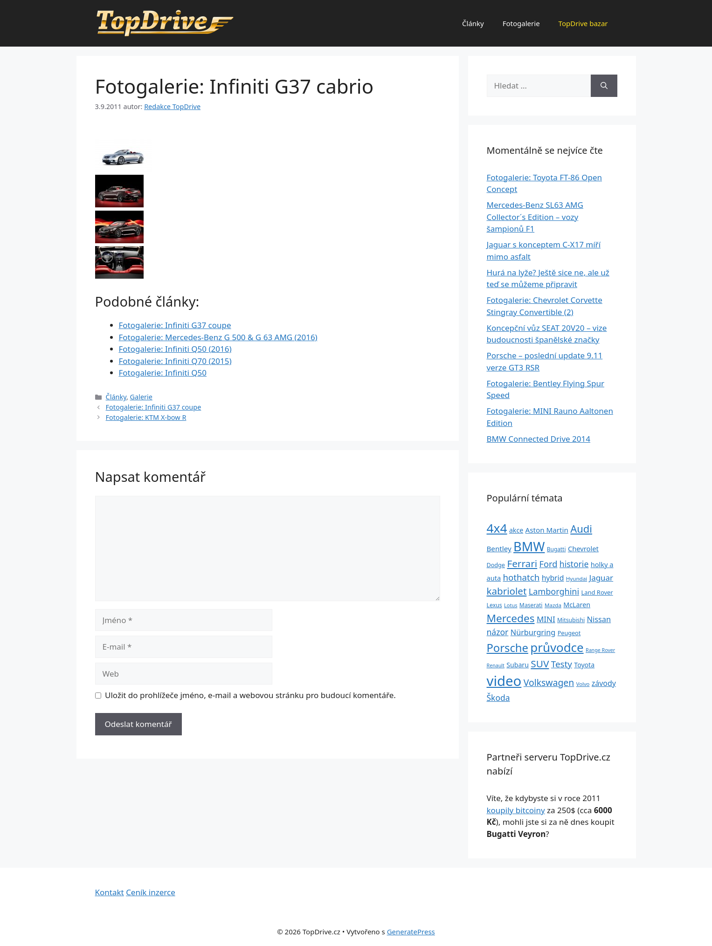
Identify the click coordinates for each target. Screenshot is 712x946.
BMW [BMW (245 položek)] (529, 546)
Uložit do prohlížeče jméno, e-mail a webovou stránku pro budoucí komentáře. (250, 695)
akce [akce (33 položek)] (516, 530)
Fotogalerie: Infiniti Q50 (163, 372)
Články (473, 23)
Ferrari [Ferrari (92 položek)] (522, 563)
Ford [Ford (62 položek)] (548, 563)
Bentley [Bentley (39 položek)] (499, 548)
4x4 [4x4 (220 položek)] (497, 528)
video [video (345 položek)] (504, 681)
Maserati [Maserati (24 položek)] (531, 605)
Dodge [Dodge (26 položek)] (496, 565)
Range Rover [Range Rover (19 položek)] (600, 650)
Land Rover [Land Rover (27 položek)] (597, 592)
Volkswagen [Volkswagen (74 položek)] (549, 682)
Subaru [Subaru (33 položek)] (517, 664)
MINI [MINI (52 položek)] (546, 619)
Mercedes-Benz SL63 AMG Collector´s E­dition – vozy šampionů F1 (535, 216)
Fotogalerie (521, 23)
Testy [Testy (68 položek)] (561, 664)
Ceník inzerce (150, 892)
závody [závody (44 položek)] (604, 683)
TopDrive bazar (583, 23)
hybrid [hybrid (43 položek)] (553, 578)
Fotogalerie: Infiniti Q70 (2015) (175, 361)
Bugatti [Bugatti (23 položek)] (556, 549)
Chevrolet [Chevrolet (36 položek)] (583, 548)
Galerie (141, 396)
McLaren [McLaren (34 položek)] (576, 604)
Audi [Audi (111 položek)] (581, 528)
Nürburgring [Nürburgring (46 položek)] (533, 632)
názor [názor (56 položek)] (498, 632)
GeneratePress (411, 931)
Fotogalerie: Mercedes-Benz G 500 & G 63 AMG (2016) (218, 337)
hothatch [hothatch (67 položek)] (521, 577)
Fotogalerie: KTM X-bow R (146, 417)
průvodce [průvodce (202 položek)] (556, 647)
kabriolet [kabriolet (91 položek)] (507, 590)
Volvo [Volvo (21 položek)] (583, 683)
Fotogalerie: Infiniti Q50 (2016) (175, 348)
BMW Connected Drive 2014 (538, 438)
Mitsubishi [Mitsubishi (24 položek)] (571, 620)
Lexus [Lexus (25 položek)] (494, 605)
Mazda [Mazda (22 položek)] (553, 605)
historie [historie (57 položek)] (574, 563)
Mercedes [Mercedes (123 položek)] (511, 618)
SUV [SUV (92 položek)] (540, 663)
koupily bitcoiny (516, 810)
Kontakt (109, 892)
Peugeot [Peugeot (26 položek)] (569, 633)
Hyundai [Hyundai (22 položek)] (576, 578)
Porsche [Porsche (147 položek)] (507, 647)
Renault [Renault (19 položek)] (496, 665)
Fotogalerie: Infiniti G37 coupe (175, 325)
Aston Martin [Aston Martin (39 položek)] (546, 530)
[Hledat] (604, 86)
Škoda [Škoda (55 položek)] (498, 697)
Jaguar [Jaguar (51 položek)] (601, 577)
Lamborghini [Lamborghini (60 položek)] (554, 591)
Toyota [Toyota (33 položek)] (584, 664)
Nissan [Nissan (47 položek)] (599, 619)
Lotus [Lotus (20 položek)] (510, 605)
